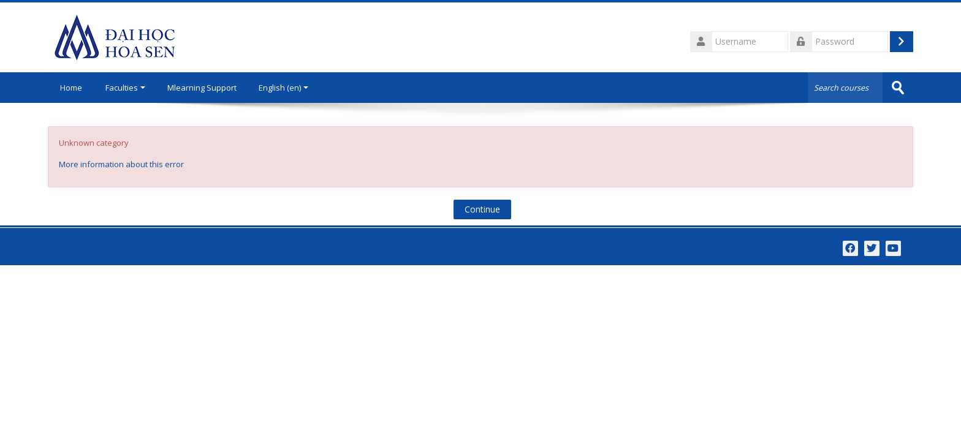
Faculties (125, 87)
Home (71, 87)
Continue (482, 209)
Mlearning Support (202, 87)
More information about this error (121, 164)
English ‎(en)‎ (283, 87)
